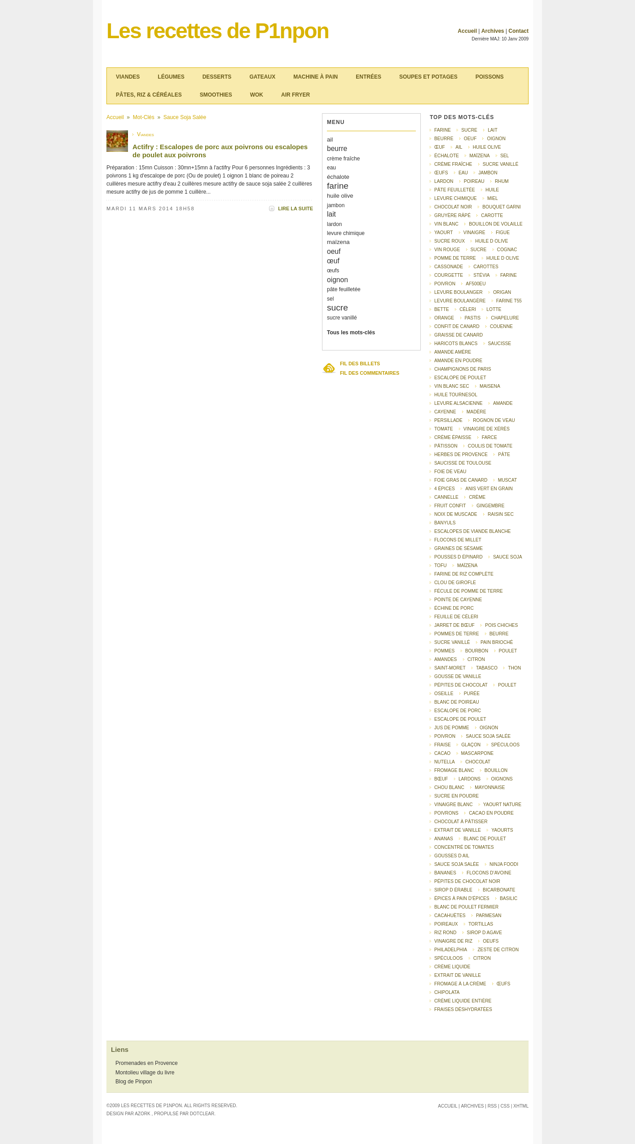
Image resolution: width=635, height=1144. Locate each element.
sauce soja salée (456, 864)
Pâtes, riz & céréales (149, 95)
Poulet (508, 650)
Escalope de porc (457, 710)
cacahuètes (450, 915)
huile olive (340, 195)
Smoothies (216, 95)
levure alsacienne (458, 403)
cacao (442, 753)
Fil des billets (360, 363)
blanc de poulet (484, 838)
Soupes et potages (428, 77)
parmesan (488, 915)
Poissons (490, 77)
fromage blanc (454, 770)
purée (472, 693)
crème (477, 497)
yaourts (502, 830)
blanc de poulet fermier (466, 907)
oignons (502, 778)
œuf (333, 261)
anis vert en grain (489, 488)
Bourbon (477, 650)
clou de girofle (455, 582)
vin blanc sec (451, 386)
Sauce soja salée (184, 117)
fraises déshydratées (463, 1009)
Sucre (479, 249)
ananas (443, 838)
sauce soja (507, 556)
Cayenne (445, 411)
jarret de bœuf (454, 625)
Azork (142, 1113)
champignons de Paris (462, 369)
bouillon (496, 770)
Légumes (171, 77)
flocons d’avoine (489, 872)
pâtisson (446, 445)
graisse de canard (458, 335)
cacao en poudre (491, 813)
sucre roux (449, 241)
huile (492, 189)
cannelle (446, 497)
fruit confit (450, 505)
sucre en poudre (456, 796)
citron (476, 659)
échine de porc (454, 608)
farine (337, 186)
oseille (443, 693)
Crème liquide (452, 966)
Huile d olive (502, 258)
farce (489, 437)
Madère (476, 411)
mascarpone (477, 753)
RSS (492, 1106)
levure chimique (346, 233)
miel (492, 198)
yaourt (443, 232)
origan (502, 292)
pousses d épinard (458, 556)
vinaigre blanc (453, 804)
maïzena (338, 242)
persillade (448, 420)
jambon (335, 205)
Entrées (368, 77)
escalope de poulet (460, 377)
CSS (505, 1106)
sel (330, 299)
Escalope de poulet (460, 719)
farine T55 (509, 300)
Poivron (444, 736)
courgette (448, 275)
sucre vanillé (342, 318)
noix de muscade (455, 514)
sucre (337, 307)
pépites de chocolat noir (467, 881)
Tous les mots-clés (351, 332)
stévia (481, 275)
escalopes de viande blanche (472, 531)
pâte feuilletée (344, 289)
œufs (333, 270)
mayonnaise (490, 787)
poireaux (446, 924)
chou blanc (449, 787)
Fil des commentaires (369, 373)
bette (441, 309)
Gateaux (262, 77)
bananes (445, 872)
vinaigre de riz (453, 941)
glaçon (471, 744)
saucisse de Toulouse (462, 463)
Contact (518, 31)
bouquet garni (501, 206)
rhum (502, 181)
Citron (482, 958)
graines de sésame (458, 548)
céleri (467, 309)
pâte (504, 454)
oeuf (333, 251)
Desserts (217, 77)
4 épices (444, 488)
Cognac (507, 249)
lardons (470, 778)
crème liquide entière (462, 1000)
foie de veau (450, 471)
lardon (334, 224)
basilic (508, 898)
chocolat (477, 761)
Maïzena (467, 565)
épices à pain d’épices (461, 898)
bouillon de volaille (495, 224)
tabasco (487, 667)
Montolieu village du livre (144, 1072)
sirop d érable (453, 889)
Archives (492, 31)
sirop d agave (484, 932)
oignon (337, 280)
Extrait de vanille (457, 975)
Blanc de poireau (456, 702)
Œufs (504, 983)
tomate (443, 428)
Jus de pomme (451, 727)
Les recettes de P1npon (217, 31)
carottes (485, 266)
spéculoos (448, 958)
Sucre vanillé (452, 642)
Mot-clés (143, 117)
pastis (473, 317)
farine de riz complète (464, 574)
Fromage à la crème (460, 983)
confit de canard (457, 326)
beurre (337, 148)
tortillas (480, 924)
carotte (492, 215)
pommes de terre (456, 633)
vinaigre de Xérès (486, 428)
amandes (445, 659)
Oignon (489, 727)
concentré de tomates (464, 847)
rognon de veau (494, 420)
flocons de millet (457, 539)
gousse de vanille (457, 676)
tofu (440, 565)
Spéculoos (505, 744)
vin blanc (446, 224)
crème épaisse (452, 437)
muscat (507, 480)
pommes (444, 650)
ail (330, 139)
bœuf (441, 778)
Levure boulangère (459, 300)
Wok (256, 95)
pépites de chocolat (461, 685)
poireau (474, 181)
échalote (338, 176)
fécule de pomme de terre (468, 591)
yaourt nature (502, 804)
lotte (493, 309)
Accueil (467, 31)
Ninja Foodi (503, 864)
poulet (507, 685)
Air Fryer (295, 95)
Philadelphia (450, 949)
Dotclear (202, 1113)
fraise (442, 744)
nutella (444, 761)
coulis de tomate (490, 445)
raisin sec (501, 514)
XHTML (521, 1106)
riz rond (445, 932)
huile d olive (491, 241)
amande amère (452, 352)
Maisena (490, 386)
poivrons (446, 813)
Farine (508, 275)
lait (331, 214)
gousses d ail (451, 855)
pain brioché (497, 642)
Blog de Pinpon (133, 1081)
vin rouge (447, 249)
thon (514, 667)
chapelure (505, 317)
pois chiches (501, 625)
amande (503, 403)
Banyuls (445, 522)
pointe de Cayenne (458, 599)
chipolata (446, 992)
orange (444, 317)
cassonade (448, 266)
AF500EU (475, 283)
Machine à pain (315, 77)
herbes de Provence (461, 454)
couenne (501, 326)
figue (503, 232)
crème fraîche (343, 158)
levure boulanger (458, 292)
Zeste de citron (498, 949)
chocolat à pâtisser (461, 821)
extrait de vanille (457, 830)
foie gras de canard (460, 480)
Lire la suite (295, 208)
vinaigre (474, 232)
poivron (444, 283)
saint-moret (450, 667)
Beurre (498, 633)
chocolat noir (453, 206)
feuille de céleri (456, 616)
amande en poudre (458, 360)
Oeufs (490, 941)
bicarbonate (499, 889)
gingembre (490, 505)
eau (331, 167)
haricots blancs (455, 343)
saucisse (500, 343)
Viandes (128, 77)
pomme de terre (455, 258)
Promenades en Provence (146, 1063)
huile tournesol (455, 394)
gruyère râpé (452, 215)
